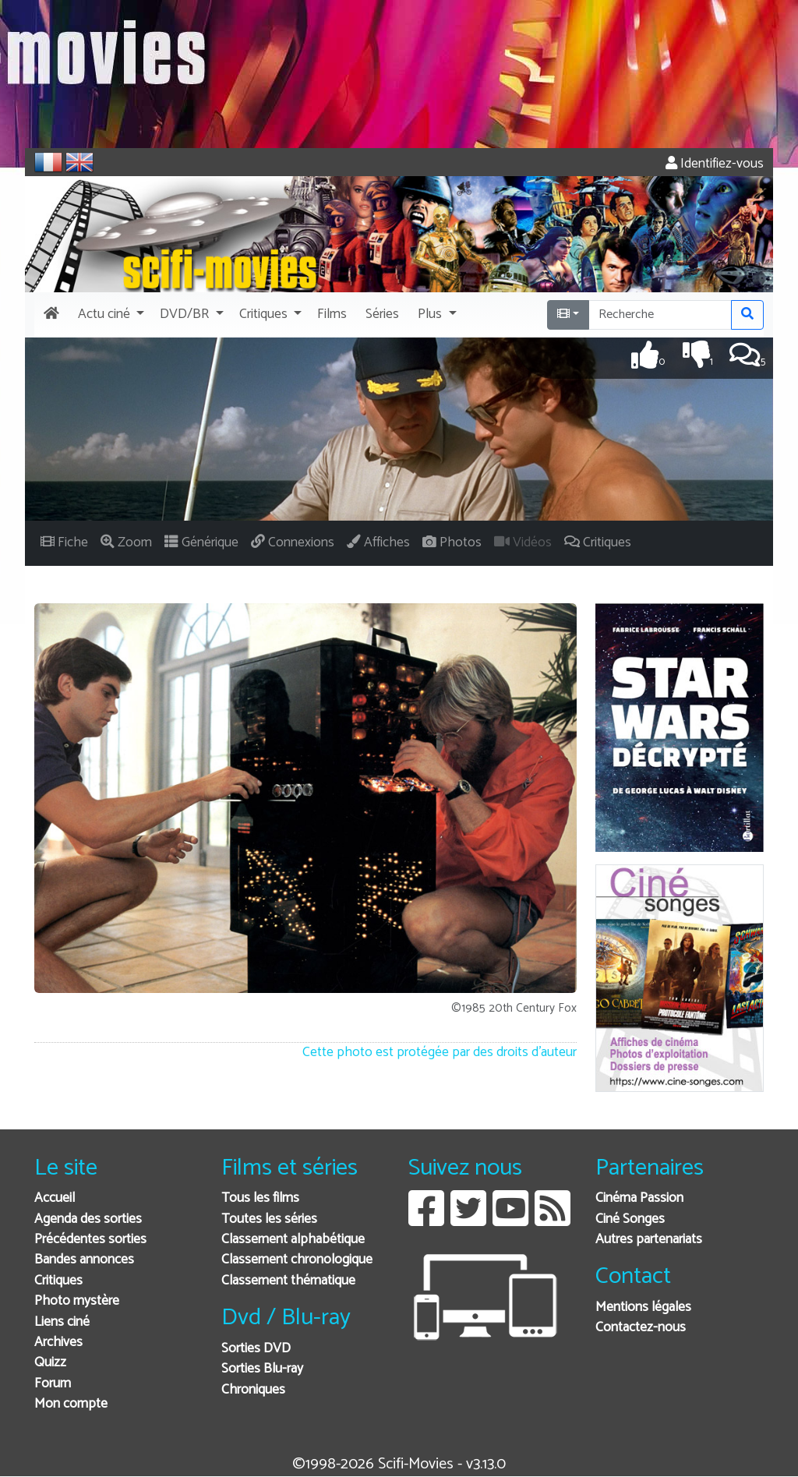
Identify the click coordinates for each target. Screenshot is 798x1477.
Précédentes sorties (90, 1239)
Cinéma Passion (639, 1198)
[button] (109, 315)
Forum (52, 1384)
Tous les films (260, 1198)
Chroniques (253, 1390)
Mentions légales (643, 1307)
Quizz (50, 1363)
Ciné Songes (630, 1219)
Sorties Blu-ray (262, 1369)
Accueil (54, 1198)
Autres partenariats (648, 1239)
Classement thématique (288, 1281)
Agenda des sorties (88, 1219)
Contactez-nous (640, 1327)
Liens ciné (62, 1322)
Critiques (58, 1281)
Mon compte (71, 1404)
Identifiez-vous (715, 164)
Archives (58, 1342)
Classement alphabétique (293, 1239)
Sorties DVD (256, 1348)
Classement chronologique (297, 1260)
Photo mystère (76, 1301)
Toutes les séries (269, 1219)
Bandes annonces (84, 1260)
